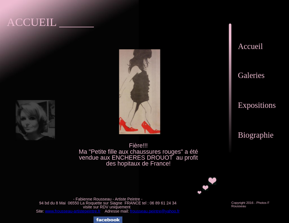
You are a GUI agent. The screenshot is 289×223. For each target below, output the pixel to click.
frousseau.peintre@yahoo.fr (155, 211)
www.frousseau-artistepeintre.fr (72, 211)
